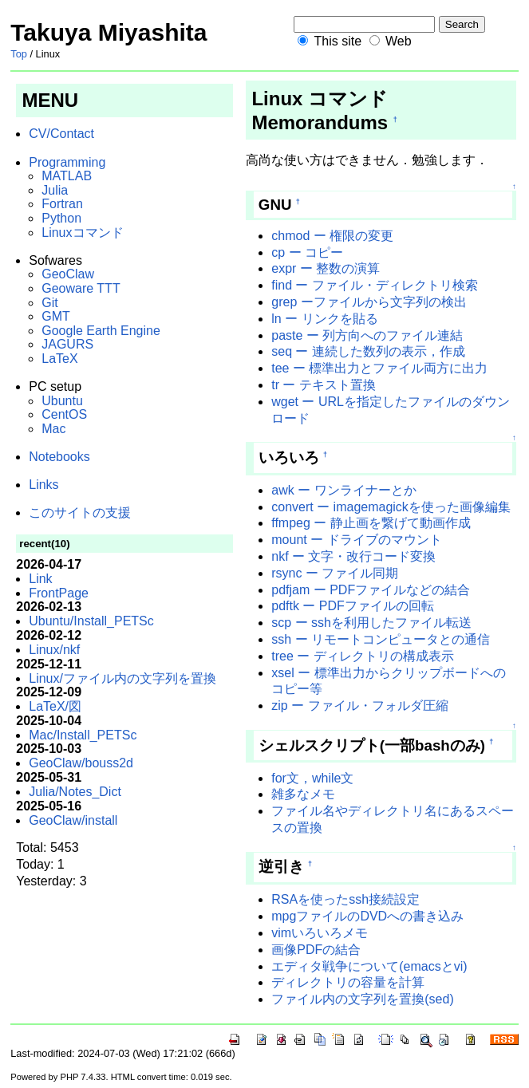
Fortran (62, 204)
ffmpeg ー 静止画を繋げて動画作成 (371, 523)
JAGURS (67, 344)
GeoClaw (67, 274)
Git (49, 302)
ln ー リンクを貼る (324, 318)
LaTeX (59, 358)
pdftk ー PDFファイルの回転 (352, 606)
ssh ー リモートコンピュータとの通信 (380, 639)
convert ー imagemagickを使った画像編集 (391, 507)
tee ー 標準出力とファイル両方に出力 (379, 368)
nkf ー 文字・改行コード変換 (353, 556)
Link (40, 578)
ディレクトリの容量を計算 (347, 982)
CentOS (64, 414)
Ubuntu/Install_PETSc (91, 621)
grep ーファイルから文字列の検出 (368, 302)
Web (398, 41)
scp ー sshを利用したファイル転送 (371, 622)
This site (337, 41)
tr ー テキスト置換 (323, 385)
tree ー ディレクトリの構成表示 (362, 656)
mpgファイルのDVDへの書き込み (367, 916)
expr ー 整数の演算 (325, 268)
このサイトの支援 (80, 512)
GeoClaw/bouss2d (81, 763)
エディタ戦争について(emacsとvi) (369, 966)
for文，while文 (312, 778)
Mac (53, 429)
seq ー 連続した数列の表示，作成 (368, 351)
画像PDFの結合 (316, 949)
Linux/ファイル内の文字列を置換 (122, 678)
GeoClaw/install (73, 820)
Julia (54, 190)
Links (43, 484)
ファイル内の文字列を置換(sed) (362, 999)
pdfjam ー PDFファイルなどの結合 (370, 590)
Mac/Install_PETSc (82, 735)
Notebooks (59, 456)
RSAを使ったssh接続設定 (345, 899)
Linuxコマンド (82, 232)
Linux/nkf (54, 649)
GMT (55, 316)
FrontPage (59, 593)
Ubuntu (62, 401)
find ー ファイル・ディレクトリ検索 (374, 285)
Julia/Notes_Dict (75, 791)
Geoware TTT (80, 288)
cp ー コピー (307, 252)
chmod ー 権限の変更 (332, 235)
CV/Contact (61, 133)
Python (61, 218)
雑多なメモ (303, 794)
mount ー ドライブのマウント (356, 539)
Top (18, 54)
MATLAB (66, 176)
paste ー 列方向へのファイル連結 (367, 335)
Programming (67, 162)
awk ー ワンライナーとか (343, 490)
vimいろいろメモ (319, 933)
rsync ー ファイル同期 (334, 573)
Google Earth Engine (100, 330)
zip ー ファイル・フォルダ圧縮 (359, 705)
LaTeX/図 (55, 706)
